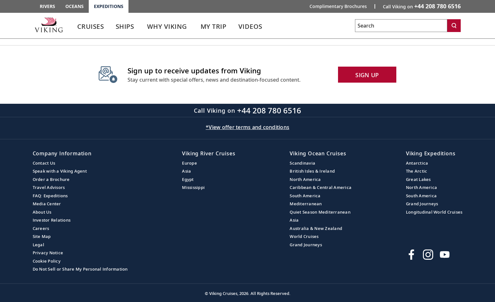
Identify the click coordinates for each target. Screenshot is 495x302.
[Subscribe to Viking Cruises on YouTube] (445, 255)
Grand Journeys (306, 245)
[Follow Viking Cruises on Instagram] (428, 255)
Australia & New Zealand (316, 228)
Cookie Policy (47, 261)
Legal (38, 245)
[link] (90, 28)
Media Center (47, 204)
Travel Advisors (49, 187)
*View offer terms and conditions (247, 127)
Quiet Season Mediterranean (320, 212)
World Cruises (304, 236)
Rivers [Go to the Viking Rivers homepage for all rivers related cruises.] (47, 6)
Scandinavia (302, 163)
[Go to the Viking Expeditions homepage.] (49, 24)
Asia (186, 171)
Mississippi (193, 187)
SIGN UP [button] (367, 75)
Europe (189, 163)
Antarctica (417, 163)
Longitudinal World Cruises (434, 212)
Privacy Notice (48, 253)
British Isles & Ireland (312, 171)
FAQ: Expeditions (50, 196)
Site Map (42, 236)
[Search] (454, 25)
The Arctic (416, 171)
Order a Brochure (51, 179)
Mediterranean (306, 204)
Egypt (188, 179)
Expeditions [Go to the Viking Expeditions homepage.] (108, 6)
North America (305, 179)
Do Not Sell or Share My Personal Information (80, 269)
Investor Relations (52, 220)
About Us (42, 212)
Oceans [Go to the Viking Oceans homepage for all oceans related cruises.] (74, 6)
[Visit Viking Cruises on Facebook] (411, 255)
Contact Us (44, 163)
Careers (41, 228)
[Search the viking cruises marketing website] (401, 25)
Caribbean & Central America (320, 187)
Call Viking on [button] (422, 6)
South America (305, 196)
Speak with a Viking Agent (60, 171)
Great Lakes (418, 179)
